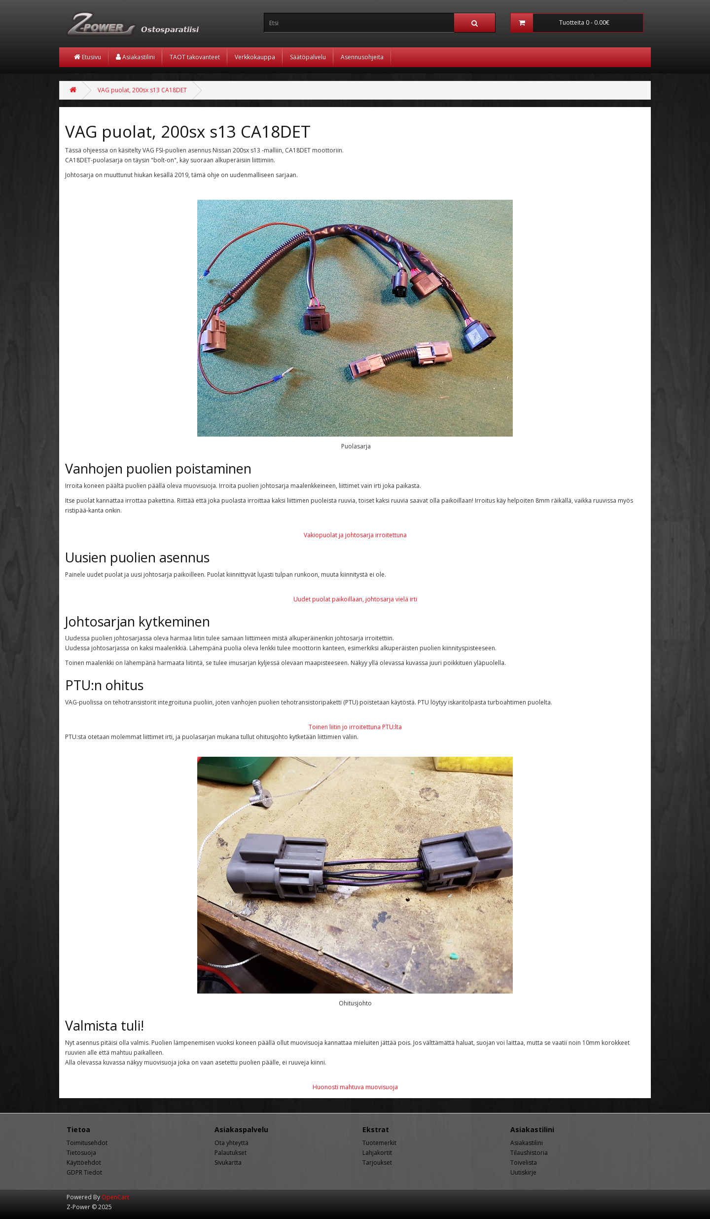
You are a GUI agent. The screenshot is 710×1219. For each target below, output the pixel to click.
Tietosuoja (81, 1152)
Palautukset (230, 1152)
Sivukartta (228, 1162)
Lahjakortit (377, 1152)
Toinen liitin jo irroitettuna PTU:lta (355, 727)
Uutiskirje (523, 1172)
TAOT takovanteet (195, 57)
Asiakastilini (135, 57)
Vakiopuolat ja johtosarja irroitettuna (355, 535)
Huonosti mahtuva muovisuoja (355, 1087)
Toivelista (523, 1162)
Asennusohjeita (362, 57)
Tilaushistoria (529, 1152)
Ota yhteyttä (231, 1143)
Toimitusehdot (87, 1143)
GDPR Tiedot (84, 1172)
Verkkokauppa (255, 57)
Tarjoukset (377, 1162)
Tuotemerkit (379, 1143)
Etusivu (87, 57)
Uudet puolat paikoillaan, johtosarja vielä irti (355, 599)
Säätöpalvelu (308, 57)
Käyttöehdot (84, 1162)
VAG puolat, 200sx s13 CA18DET (142, 90)
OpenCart (115, 1197)
